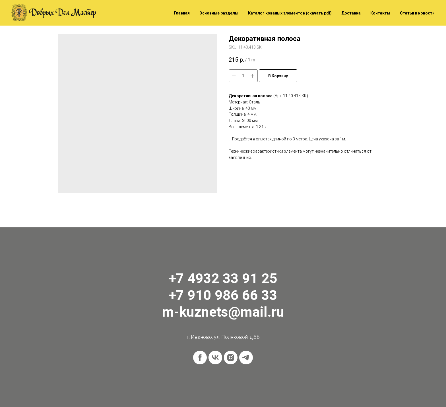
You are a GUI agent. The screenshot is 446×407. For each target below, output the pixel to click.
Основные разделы (218, 13)
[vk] (215, 357)
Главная (182, 13)
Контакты (380, 13)
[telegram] (246, 357)
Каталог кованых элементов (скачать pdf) (290, 13)
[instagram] (231, 357)
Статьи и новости (417, 13)
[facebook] (200, 357)
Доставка (351, 13)
